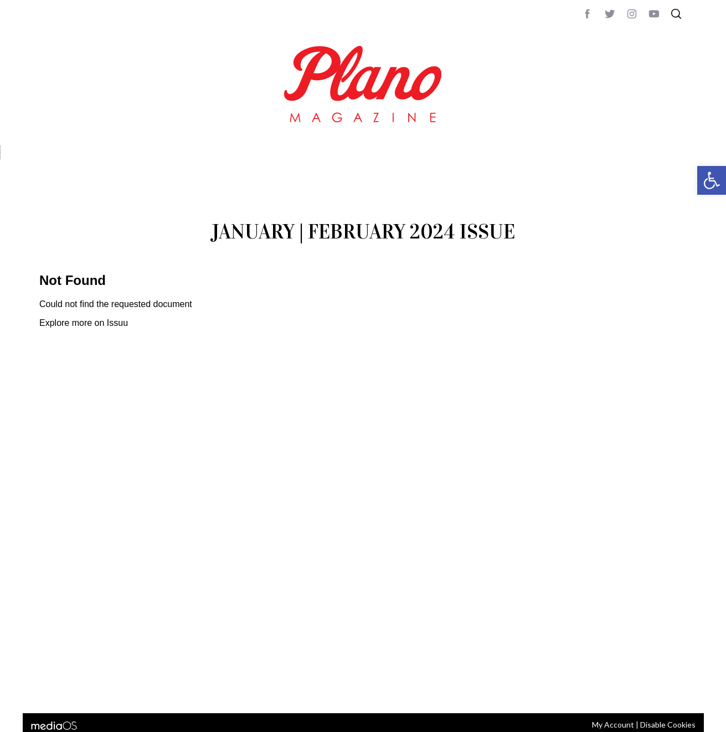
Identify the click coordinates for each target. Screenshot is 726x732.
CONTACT (84, 690)
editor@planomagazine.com (371, 690)
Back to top (657, 690)
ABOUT (51, 690)
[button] (711, 180)
